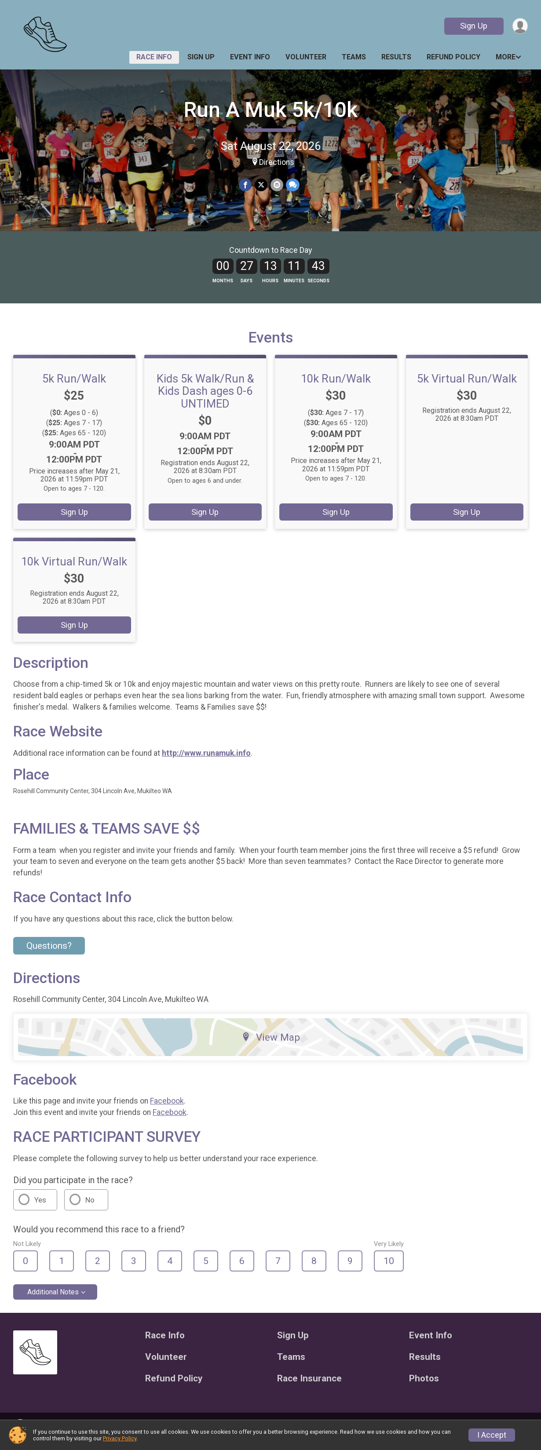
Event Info (250, 57)
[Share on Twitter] (261, 185)
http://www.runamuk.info (206, 758)
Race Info (154, 57)
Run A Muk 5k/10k (271, 109)
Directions (276, 162)
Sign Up (473, 25)
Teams (354, 57)
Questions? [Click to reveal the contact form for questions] (49, 951)
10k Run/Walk (336, 383)
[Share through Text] (292, 185)
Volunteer (305, 57)
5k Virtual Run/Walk (467, 383)
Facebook (167, 1106)
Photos (424, 1384)
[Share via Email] (276, 185)
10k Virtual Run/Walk (74, 567)
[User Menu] (520, 26)
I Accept (491, 1435)
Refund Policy (453, 57)
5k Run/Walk (74, 383)
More (505, 57)
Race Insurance (309, 1384)
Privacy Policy (119, 1438)
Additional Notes (53, 1297)
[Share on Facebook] (245, 185)
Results (396, 57)
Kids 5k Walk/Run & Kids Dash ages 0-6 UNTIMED (205, 396)
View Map (270, 1042)
